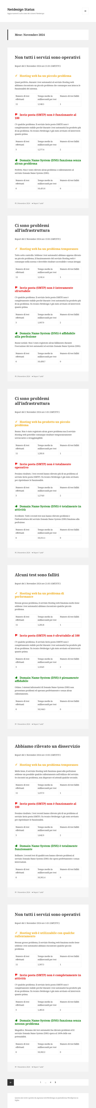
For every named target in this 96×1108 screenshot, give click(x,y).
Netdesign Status (20, 9)
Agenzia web (42, 1098)
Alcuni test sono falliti (37, 574)
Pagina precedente (10, 1082)
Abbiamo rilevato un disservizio (47, 746)
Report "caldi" (38, 203)
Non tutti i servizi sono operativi (47, 57)
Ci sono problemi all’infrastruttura (32, 228)
